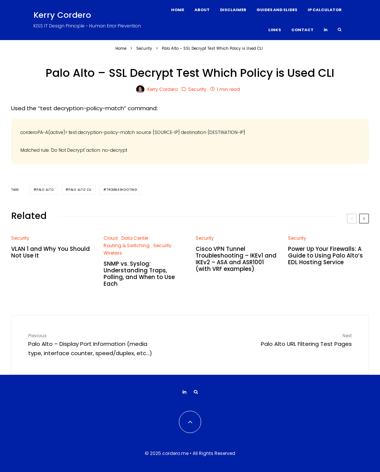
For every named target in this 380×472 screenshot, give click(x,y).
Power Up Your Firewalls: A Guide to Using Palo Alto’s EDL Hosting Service (325, 256)
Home (177, 10)
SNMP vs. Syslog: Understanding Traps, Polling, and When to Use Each (139, 273)
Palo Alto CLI (80, 190)
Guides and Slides (276, 10)
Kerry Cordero (62, 15)
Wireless (113, 253)
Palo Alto (45, 190)
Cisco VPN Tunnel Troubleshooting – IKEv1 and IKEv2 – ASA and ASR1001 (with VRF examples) (236, 259)
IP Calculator (324, 10)
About (202, 10)
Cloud (111, 238)
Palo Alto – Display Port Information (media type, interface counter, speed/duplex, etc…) (91, 344)
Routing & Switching (127, 245)
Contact (302, 30)
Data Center (134, 238)
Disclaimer (233, 10)
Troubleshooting (122, 190)
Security (197, 89)
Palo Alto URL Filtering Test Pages (288, 340)
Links (274, 30)
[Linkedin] (326, 30)
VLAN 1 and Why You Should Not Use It (50, 252)
